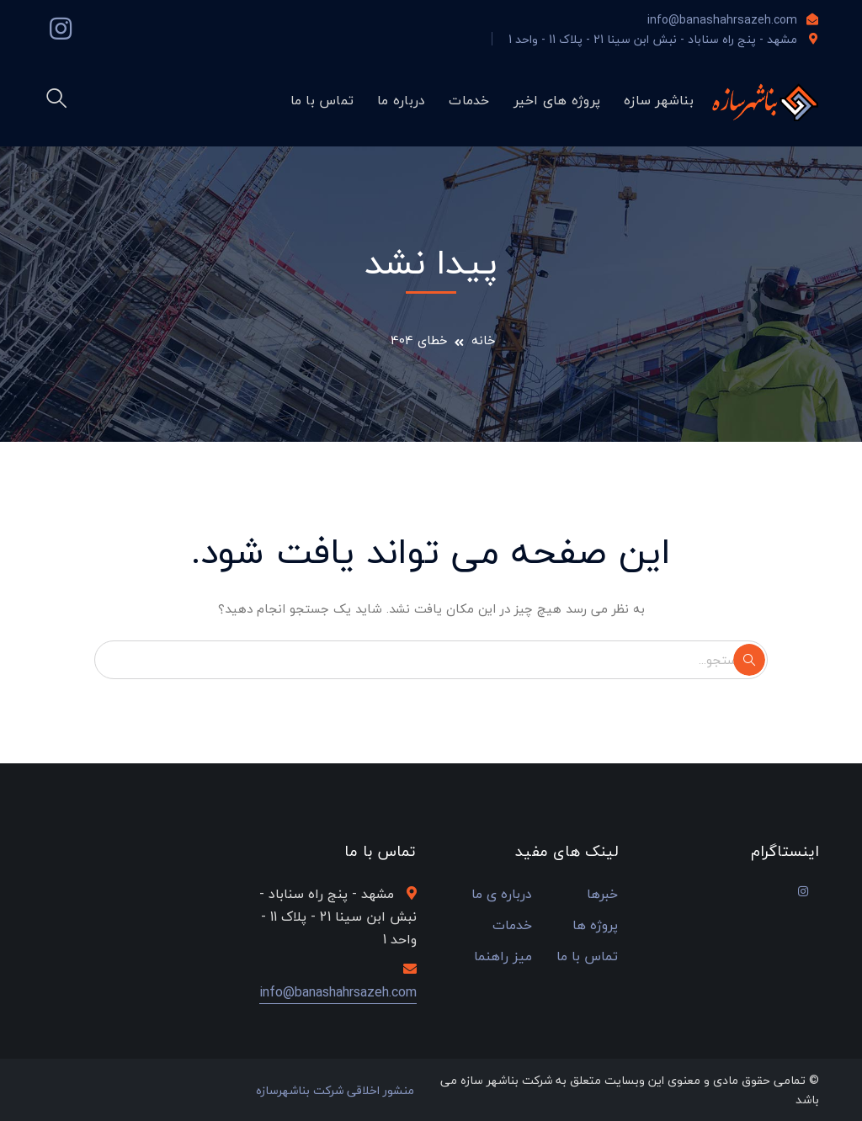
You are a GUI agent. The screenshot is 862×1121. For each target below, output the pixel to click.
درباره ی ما (501, 894)
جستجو (749, 660)
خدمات (512, 925)
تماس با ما (587, 956)
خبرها (602, 894)
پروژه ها (595, 925)
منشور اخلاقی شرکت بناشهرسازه (335, 1090)
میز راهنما (503, 956)
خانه (483, 340)
